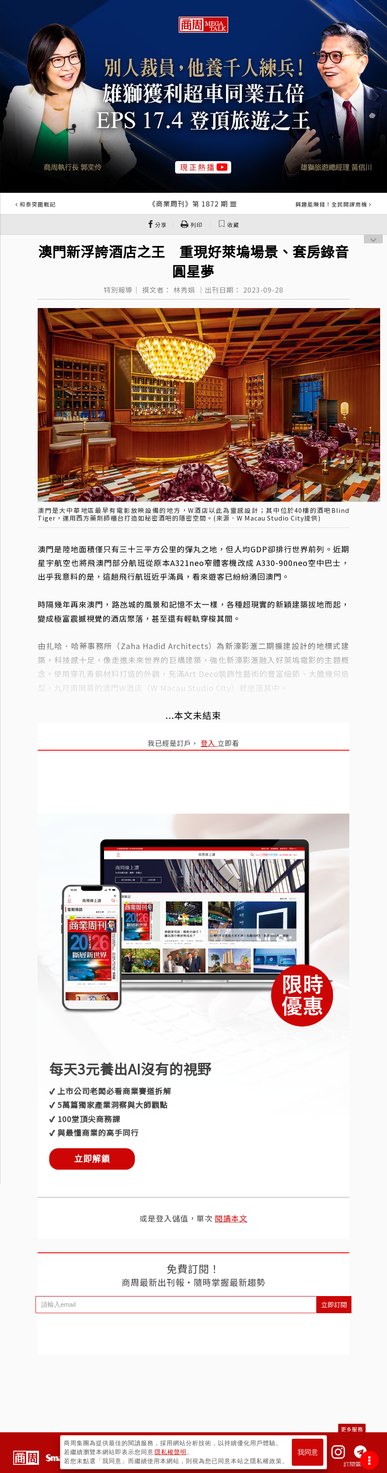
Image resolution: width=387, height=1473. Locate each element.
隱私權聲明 (171, 1452)
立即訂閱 (334, 1304)
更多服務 (352, 1429)
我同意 (308, 1452)
